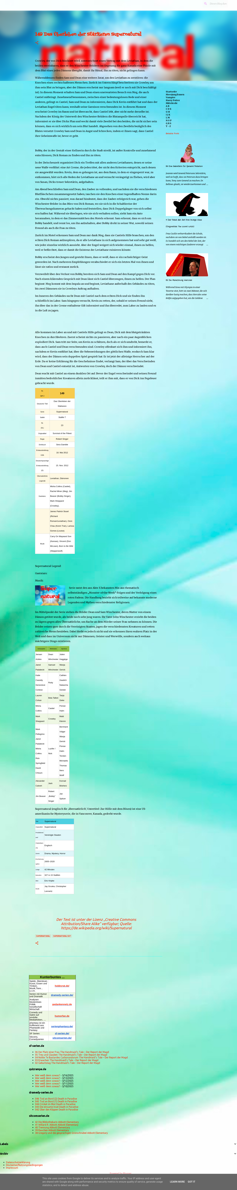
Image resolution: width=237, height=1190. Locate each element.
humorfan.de (62, 1016)
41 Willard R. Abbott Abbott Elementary (56, 1124)
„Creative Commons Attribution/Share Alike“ (98, 921)
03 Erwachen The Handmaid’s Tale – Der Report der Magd (66, 1060)
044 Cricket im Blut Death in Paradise (55, 1104)
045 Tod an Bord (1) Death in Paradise (56, 1101)
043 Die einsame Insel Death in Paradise (56, 1106)
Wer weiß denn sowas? (47, 1075)
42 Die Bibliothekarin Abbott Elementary (57, 1122)
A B (167, 106)
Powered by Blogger (118, 1173)
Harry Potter (173, 100)
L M (168, 117)
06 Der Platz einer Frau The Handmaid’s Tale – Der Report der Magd (72, 1052)
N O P (169, 120)
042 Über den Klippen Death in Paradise (56, 1109)
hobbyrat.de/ (62, 986)
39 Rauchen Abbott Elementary (52, 1130)
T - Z (168, 126)
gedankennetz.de (62, 1004)
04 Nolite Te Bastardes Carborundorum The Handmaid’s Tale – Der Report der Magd (81, 1057)
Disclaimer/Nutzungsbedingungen (24, 1165)
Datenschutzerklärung (18, 1162)
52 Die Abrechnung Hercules (179, 280)
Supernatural (43, 936)
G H (168, 111)
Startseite (171, 91)
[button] (37, 43)
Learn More (177, 1181)
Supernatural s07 (62, 936)
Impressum (12, 1167)
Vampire (170, 97)
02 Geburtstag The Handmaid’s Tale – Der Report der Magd (67, 1063)
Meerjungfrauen (175, 94)
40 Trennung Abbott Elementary (52, 1127)
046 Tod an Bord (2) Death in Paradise (56, 1098)
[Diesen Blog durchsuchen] (212, 3)
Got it (191, 1181)
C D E (168, 109)
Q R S (168, 123)
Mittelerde (171, 103)
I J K (168, 114)
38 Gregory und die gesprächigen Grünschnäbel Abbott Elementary (71, 1133)
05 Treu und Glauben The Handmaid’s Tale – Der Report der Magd (71, 1054)
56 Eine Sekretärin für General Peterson (184, 166)
